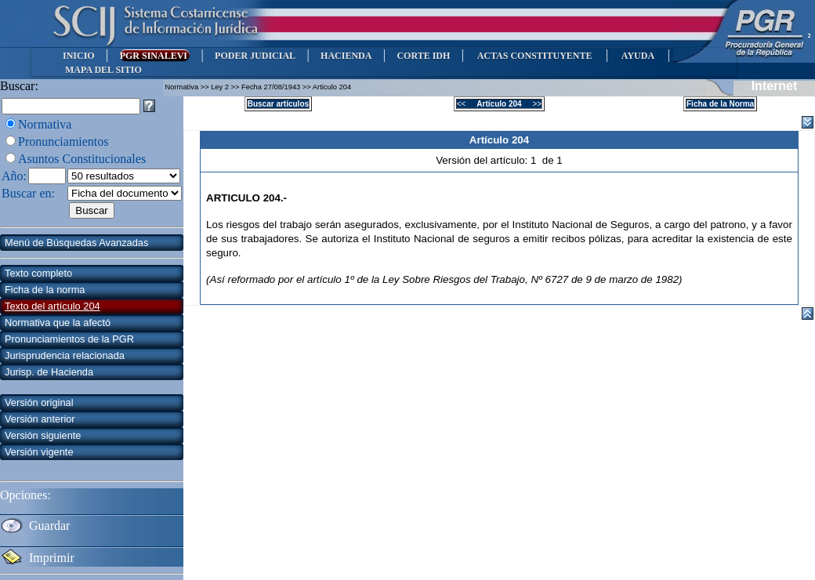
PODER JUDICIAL (255, 55)
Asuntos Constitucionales (82, 158)
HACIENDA (346, 55)
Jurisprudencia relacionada (65, 355)
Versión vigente (39, 452)
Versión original (39, 402)
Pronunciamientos (63, 141)
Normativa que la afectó (57, 322)
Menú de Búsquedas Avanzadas (76, 242)
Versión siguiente (43, 435)
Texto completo (38, 273)
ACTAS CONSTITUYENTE (534, 55)
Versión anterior (40, 419)
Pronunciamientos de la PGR (69, 339)
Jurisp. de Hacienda (49, 372)
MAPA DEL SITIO (103, 69)
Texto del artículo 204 (52, 306)
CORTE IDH (423, 55)
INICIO (79, 55)
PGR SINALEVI (155, 55)
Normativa (44, 124)
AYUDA (637, 55)
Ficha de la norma (45, 289)
